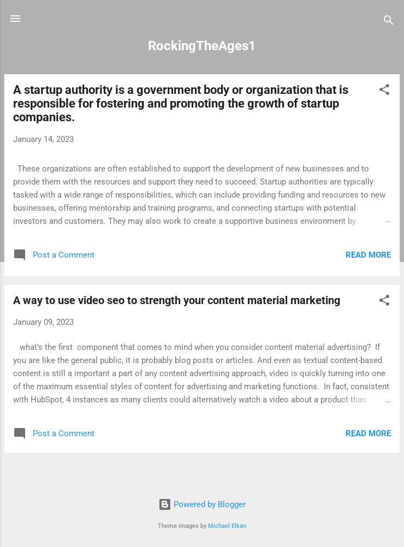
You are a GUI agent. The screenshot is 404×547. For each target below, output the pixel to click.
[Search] (388, 22)
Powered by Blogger (202, 504)
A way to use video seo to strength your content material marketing (176, 300)
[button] (384, 91)
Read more (368, 255)
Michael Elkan (227, 526)
